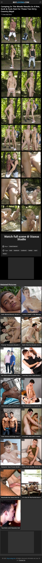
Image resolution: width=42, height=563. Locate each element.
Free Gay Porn (6, 14)
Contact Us (22, 560)
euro (35, 250)
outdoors (23, 250)
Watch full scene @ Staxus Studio (21, 238)
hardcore (16, 250)
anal (11, 250)
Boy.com (21, 2)
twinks (30, 250)
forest (4, 254)
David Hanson (13, 246)
